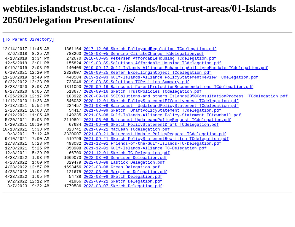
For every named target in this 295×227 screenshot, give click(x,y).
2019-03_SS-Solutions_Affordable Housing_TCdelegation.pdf (152, 68)
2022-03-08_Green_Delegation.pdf (122, 193)
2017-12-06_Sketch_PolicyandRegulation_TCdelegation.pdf (150, 51)
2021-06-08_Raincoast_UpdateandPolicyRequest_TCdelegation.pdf (157, 136)
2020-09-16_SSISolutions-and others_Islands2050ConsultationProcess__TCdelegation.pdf (185, 108)
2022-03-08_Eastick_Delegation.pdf (124, 187)
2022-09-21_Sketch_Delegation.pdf (123, 210)
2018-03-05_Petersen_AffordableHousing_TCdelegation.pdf (150, 63)
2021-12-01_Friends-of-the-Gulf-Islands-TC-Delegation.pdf (152, 165)
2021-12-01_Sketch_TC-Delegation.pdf (127, 176)
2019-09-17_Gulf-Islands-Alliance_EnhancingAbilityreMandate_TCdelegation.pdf (176, 74)
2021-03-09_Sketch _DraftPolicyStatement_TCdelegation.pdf (152, 125)
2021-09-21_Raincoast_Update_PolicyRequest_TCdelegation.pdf (155, 153)
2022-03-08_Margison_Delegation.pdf (125, 199)
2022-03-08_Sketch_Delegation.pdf (123, 204)
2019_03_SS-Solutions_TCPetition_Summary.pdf (136, 91)
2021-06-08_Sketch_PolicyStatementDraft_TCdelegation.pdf (151, 142)
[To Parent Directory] (28, 40)
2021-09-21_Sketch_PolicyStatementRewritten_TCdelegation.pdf (156, 159)
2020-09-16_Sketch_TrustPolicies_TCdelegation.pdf (142, 102)
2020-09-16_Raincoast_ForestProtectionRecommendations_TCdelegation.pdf (168, 97)
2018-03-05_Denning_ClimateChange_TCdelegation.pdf (144, 57)
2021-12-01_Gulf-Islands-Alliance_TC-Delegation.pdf (145, 170)
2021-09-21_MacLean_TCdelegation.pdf (127, 148)
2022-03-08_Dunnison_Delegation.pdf (125, 182)
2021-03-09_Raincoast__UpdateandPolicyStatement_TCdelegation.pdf (161, 119)
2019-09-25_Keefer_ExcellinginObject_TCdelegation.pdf (147, 80)
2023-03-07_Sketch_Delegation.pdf (123, 216)
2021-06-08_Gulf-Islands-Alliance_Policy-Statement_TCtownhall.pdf (162, 131)
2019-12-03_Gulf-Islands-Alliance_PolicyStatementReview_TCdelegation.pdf (171, 85)
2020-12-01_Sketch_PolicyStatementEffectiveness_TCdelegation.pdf (161, 114)
